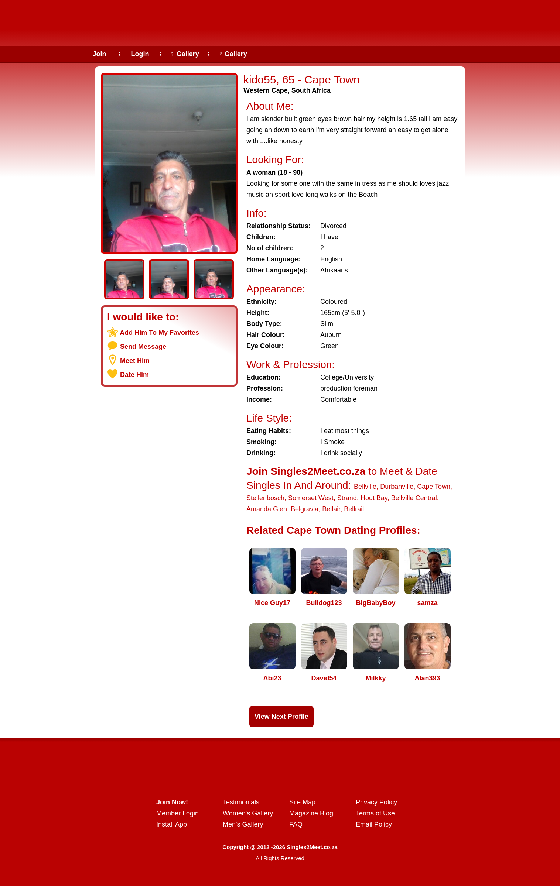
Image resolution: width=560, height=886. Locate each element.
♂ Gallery (232, 54)
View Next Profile (281, 716)
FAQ (296, 824)
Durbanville (396, 486)
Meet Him (135, 360)
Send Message (143, 346)
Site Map (302, 802)
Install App (171, 824)
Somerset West (311, 498)
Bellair (331, 509)
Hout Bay (374, 498)
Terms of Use (375, 813)
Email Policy (374, 824)
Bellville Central (414, 498)
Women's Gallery (248, 813)
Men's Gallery (243, 824)
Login (140, 54)
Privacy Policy (376, 802)
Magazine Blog (311, 813)
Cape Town (433, 486)
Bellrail (354, 509)
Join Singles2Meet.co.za (305, 471)
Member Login (177, 813)
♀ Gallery (184, 54)
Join (99, 54)
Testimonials (241, 802)
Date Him (134, 374)
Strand (347, 498)
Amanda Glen (266, 509)
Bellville (365, 486)
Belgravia (304, 509)
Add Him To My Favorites (159, 332)
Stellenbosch (265, 498)
